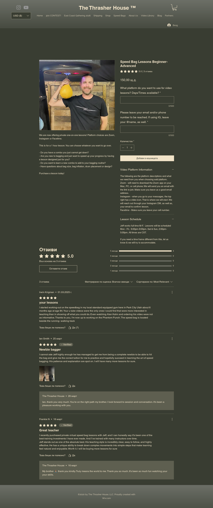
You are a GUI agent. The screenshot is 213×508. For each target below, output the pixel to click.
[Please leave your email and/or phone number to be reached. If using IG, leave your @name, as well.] (147, 129)
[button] (174, 7)
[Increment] (132, 147)
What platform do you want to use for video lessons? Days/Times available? (146, 90)
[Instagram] (19, 7)
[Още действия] (172, 292)
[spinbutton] (127, 147)
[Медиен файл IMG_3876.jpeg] (46, 373)
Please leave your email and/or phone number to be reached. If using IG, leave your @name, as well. (144, 117)
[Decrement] (123, 147)
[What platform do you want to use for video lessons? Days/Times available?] (147, 100)
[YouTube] (26, 7)
